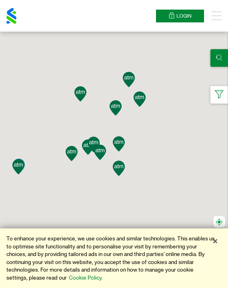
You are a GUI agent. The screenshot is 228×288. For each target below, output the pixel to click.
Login (180, 15)
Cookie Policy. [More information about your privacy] (86, 277)
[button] (18, 167)
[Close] (215, 241)
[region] (114, 258)
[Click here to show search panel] (219, 58)
